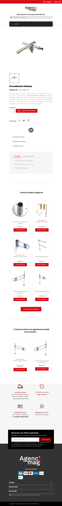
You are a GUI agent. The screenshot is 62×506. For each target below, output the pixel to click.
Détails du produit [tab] (29, 156)
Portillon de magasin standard (41, 291)
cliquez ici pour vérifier (46, 495)
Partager (19, 120)
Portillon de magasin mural (20, 256)
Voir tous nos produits (31, 309)
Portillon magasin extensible (20, 360)
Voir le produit (20, 229)
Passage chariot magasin (42, 222)
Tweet (23, 120)
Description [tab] (17, 156)
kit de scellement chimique (37, 95)
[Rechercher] (31, 17)
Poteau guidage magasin (41, 256)
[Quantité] (11, 111)
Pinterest (28, 120)
